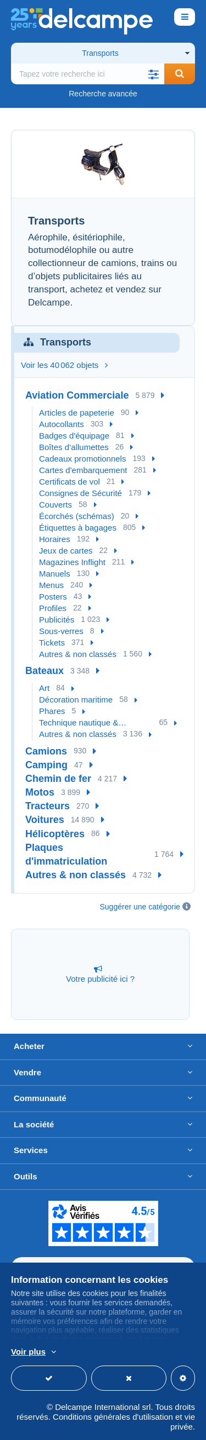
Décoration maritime (76, 699)
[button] (153, 74)
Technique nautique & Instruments (78, 723)
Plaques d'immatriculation (66, 854)
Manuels (54, 573)
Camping (46, 764)
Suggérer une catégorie (140, 906)
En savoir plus (157, 1352)
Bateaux (44, 670)
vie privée (182, 1421)
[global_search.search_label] (87, 74)
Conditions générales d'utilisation (113, 1416)
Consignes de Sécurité (80, 493)
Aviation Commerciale (77, 395)
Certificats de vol (69, 481)
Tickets (52, 642)
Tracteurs (47, 805)
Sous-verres (61, 631)
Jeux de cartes (66, 550)
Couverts (55, 504)
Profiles (52, 608)
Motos (39, 792)
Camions (46, 751)
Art (44, 688)
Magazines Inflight (72, 562)
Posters (53, 596)
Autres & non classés (77, 654)
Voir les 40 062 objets (64, 365)
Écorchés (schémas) (76, 516)
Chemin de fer (58, 778)
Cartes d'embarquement (83, 470)
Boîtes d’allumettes (74, 447)
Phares (52, 711)
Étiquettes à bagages (77, 527)
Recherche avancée (103, 93)
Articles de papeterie (76, 412)
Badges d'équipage (74, 435)
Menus (51, 585)
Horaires (54, 539)
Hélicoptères (55, 833)
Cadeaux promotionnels (82, 458)
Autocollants (61, 424)
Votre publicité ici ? (100, 974)
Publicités (56, 619)
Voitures (44, 819)
